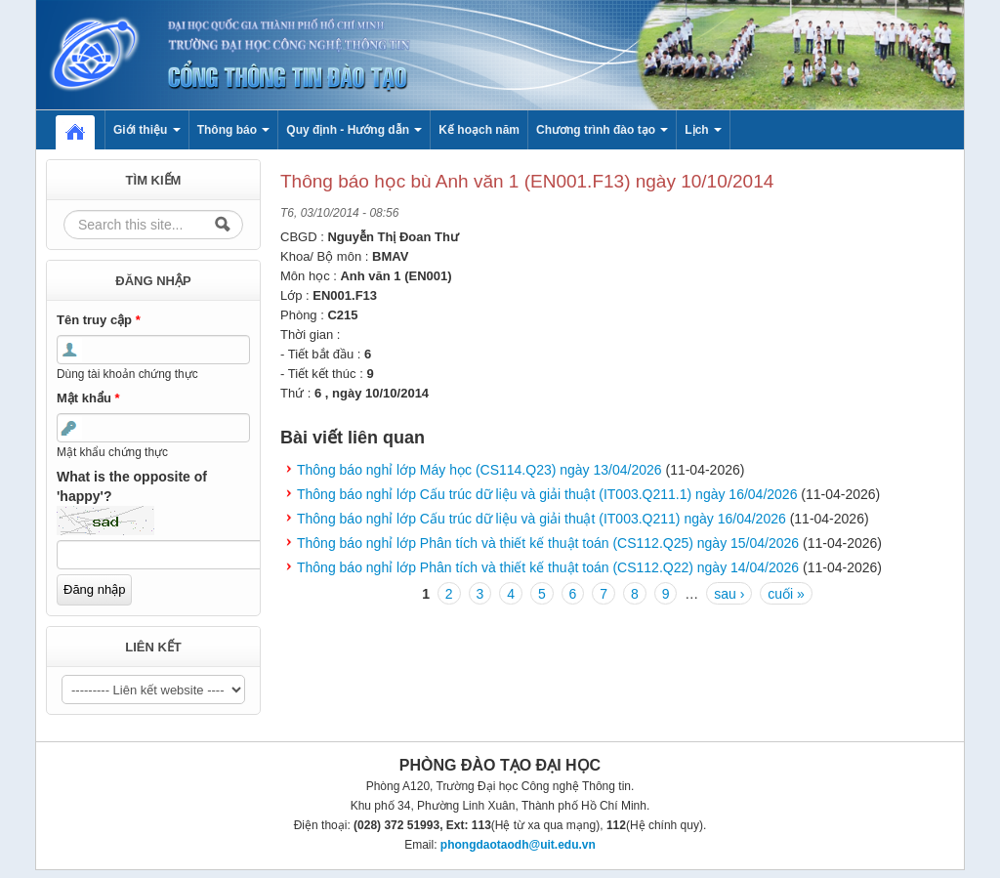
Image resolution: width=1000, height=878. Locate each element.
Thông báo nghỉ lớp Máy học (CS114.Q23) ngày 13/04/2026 (479, 470)
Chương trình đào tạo (602, 130)
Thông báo (234, 130)
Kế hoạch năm (479, 130)
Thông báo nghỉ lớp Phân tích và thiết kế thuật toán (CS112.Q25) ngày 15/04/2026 (548, 543)
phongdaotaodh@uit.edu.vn (518, 845)
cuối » (786, 594)
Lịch (703, 130)
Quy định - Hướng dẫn (354, 130)
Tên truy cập (99, 320)
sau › (729, 594)
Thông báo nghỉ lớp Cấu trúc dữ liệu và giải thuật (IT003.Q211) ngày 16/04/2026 (541, 518)
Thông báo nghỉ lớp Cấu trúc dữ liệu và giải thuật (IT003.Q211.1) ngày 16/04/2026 (547, 494)
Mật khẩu (88, 398)
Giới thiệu (147, 130)
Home (84, 129)
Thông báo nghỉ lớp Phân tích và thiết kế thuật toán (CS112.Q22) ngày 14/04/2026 (548, 567)
